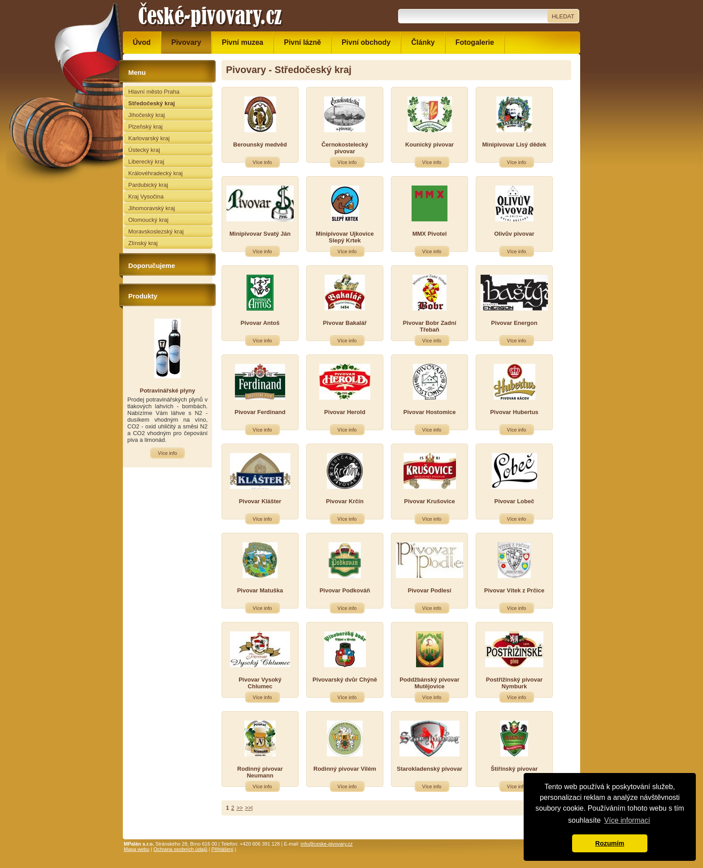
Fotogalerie (475, 42)
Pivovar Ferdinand (259, 412)
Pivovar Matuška (260, 590)
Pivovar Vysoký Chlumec (260, 683)
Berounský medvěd (260, 144)
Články (422, 42)
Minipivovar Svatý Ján (260, 233)
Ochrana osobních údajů (180, 849)
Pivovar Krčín (345, 501)
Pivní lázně (302, 42)
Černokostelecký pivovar (344, 148)
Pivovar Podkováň (345, 590)
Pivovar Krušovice (429, 501)
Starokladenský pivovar (429, 768)
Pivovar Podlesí (429, 590)
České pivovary (210, 15)
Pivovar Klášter (260, 501)
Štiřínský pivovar (514, 768)
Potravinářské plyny (167, 390)
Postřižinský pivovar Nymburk (514, 683)
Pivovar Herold (344, 412)
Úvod (142, 42)
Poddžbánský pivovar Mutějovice (429, 683)
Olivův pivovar (514, 233)
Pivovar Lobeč (514, 501)
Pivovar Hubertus (514, 412)
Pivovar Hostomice (429, 412)
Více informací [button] (627, 820)
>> (239, 808)
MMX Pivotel (429, 233)
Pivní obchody (366, 42)
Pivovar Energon (514, 323)
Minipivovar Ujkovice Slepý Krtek (344, 237)
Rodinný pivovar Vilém (344, 768)
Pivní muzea (242, 42)
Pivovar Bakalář (345, 323)
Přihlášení (223, 849)
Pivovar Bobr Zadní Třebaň (429, 326)
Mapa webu (136, 849)
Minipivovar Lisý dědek (514, 144)
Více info (262, 162)
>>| (248, 808)
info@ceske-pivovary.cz (327, 843)
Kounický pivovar (429, 144)
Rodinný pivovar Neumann (260, 772)
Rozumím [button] (610, 843)
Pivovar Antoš (260, 323)
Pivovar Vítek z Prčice (514, 590)
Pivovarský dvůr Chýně (344, 679)
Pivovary (186, 42)
